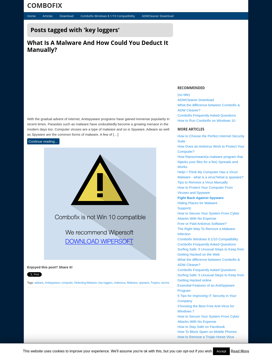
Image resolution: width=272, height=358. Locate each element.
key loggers (106, 282)
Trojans (155, 282)
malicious (119, 282)
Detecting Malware (85, 282)
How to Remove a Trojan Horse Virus (206, 337)
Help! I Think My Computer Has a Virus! (208, 172)
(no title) (184, 95)
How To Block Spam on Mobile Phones (207, 332)
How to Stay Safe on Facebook (201, 327)
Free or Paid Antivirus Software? (202, 223)
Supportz (184, 208)
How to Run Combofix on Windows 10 (206, 120)
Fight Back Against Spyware (201, 198)
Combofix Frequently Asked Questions (207, 115)
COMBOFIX (44, 5)
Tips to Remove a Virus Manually (203, 182)
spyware (144, 282)
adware (39, 282)
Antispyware (52, 282)
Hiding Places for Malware (197, 203)
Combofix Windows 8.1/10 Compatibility (108, 16)
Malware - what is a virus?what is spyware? (210, 177)
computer (66, 282)
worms (165, 282)
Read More (240, 351)
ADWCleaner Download (157, 16)
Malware (132, 282)
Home (31, 16)
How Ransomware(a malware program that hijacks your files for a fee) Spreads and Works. (210, 162)
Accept (221, 351)
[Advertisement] (100, 83)
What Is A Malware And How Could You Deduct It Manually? (97, 46)
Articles (48, 16)
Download (67, 16)
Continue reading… (43, 141)
